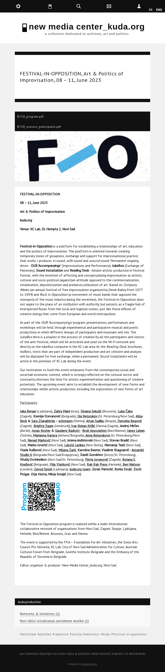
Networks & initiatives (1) (40, 614)
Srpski (150, 10)
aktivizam (29, 634)
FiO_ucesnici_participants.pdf (41, 127)
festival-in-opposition (130, 634)
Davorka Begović (130, 421)
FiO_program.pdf (32, 116)
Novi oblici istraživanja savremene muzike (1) (54, 621)
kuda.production (29, 602)
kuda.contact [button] (119, 6)
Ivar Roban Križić (83, 426)
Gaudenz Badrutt (67, 430)
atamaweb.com (89, 664)
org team (83, 469)
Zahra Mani (62, 411)
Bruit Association (94, 430)
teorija (77, 634)
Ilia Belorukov (87, 416)
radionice (61, 634)
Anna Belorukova (97, 435)
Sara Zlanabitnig (43, 421)
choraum (66, 421)
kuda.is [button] (59, 6)
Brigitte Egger (43, 426)
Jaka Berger (28, 411)
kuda (106, 634)
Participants (28, 402)
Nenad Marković (39, 440)
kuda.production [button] (28, 6)
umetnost (92, 634)
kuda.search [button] (89, 6)
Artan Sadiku (95, 421)
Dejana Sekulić (91, 411)
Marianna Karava (45, 435)
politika (45, 634)
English (159, 10)
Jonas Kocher (41, 430)
